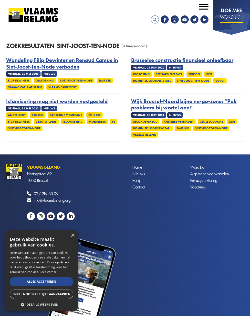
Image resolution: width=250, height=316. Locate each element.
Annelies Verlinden (179, 122)
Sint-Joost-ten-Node (76, 80)
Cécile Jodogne (211, 122)
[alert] (41, 270)
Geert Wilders (46, 122)
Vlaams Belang (144, 135)
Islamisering (73, 122)
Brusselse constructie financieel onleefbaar (182, 60)
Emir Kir (105, 80)
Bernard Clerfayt (169, 74)
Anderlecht (17, 115)
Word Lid (197, 167)
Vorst (220, 81)
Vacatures (198, 187)
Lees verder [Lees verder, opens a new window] (48, 272)
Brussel (194, 74)
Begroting (141, 74)
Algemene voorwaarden (209, 173)
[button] (41, 304)
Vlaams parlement (62, 87)
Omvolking (45, 80)
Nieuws (138, 173)
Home (137, 167)
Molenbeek (97, 122)
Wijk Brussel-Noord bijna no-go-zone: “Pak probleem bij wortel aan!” (184, 104)
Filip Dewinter (19, 80)
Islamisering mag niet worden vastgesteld (57, 101)
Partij (136, 180)
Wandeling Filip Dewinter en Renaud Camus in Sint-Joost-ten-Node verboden (62, 63)
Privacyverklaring (203, 180)
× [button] (72, 235)
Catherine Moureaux (66, 115)
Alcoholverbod (145, 122)
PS (113, 122)
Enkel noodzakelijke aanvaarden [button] (41, 294)
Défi (209, 74)
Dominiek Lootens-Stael (152, 81)
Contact (138, 187)
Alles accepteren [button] (41, 282)
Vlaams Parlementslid (25, 87)
